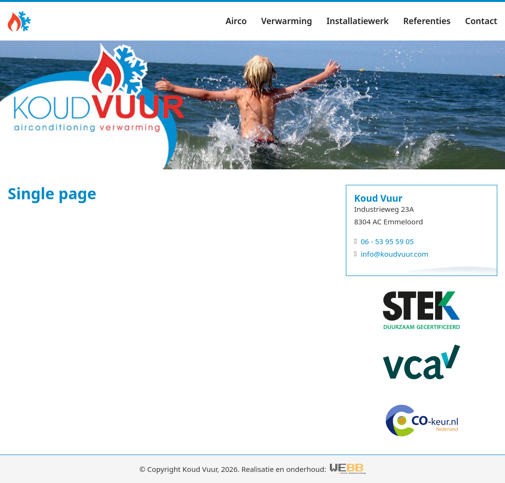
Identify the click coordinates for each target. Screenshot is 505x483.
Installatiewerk (358, 21)
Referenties (426, 21)
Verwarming (286, 21)
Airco (236, 21)
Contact (481, 21)
